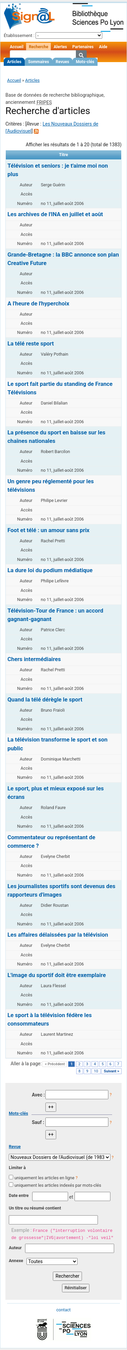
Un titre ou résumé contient (35, 1208)
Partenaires (83, 46)
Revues (62, 61)
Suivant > (111, 1071)
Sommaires (38, 61)
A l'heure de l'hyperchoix (38, 303)
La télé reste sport (30, 343)
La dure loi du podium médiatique (49, 570)
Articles (14, 61)
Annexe (16, 1260)
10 (96, 1071)
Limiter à (17, 1167)
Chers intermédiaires (34, 659)
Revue (15, 1146)
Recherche (38, 46)
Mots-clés (85, 61)
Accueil (16, 46)
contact (63, 1309)
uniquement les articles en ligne (44, 1177)
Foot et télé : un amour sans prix (48, 530)
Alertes (60, 46)
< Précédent (55, 1064)
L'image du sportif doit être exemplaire (56, 975)
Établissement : (19, 35)
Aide (103, 46)
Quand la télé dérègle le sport (44, 699)
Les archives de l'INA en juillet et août (55, 214)
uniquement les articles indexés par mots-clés (57, 1185)
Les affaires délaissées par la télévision (57, 934)
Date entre (19, 1195)
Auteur (15, 1247)
